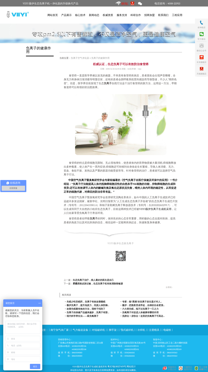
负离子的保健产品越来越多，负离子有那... (88, 312)
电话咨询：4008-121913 (167, 3)
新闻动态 (94, 15)
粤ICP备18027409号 (116, 366)
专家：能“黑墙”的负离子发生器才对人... (142, 301)
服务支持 (122, 15)
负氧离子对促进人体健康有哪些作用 (140, 312)
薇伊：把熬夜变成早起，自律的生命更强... (143, 305)
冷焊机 (141, 330)
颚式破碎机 (127, 330)
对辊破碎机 (98, 330)
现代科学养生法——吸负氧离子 (82, 316)
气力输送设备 (80, 330)
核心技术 (80, 15)
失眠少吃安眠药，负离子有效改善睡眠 (86, 301)
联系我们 (163, 15)
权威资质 (108, 15)
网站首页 (52, 15)
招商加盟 (149, 15)
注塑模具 (154, 330)
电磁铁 (167, 330)
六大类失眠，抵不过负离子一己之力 (140, 309)
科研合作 (135, 15)
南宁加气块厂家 (60, 330)
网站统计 (131, 366)
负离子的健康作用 (100, 58)
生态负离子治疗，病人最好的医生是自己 (93, 280)
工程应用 (177, 15)
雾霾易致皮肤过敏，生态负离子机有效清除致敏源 (98, 283)
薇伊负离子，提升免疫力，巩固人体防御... (88, 305)
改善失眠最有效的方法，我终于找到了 (86, 309)
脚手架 (113, 330)
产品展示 (66, 15)
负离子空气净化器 (80, 58)
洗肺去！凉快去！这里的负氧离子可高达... (143, 316)
